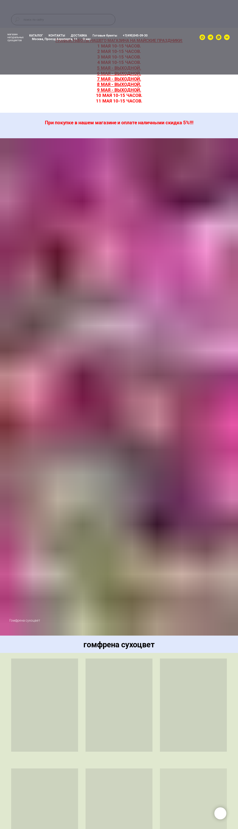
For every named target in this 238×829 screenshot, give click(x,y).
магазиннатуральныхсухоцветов (15, 37)
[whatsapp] (218, 37)
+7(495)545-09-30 (135, 35)
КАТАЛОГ (36, 35)
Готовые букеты (105, 35)
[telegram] (210, 37)
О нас (87, 39)
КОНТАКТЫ (57, 35)
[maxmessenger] (202, 37)
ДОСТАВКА (79, 35)
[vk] (227, 37)
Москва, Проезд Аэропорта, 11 (54, 39)
